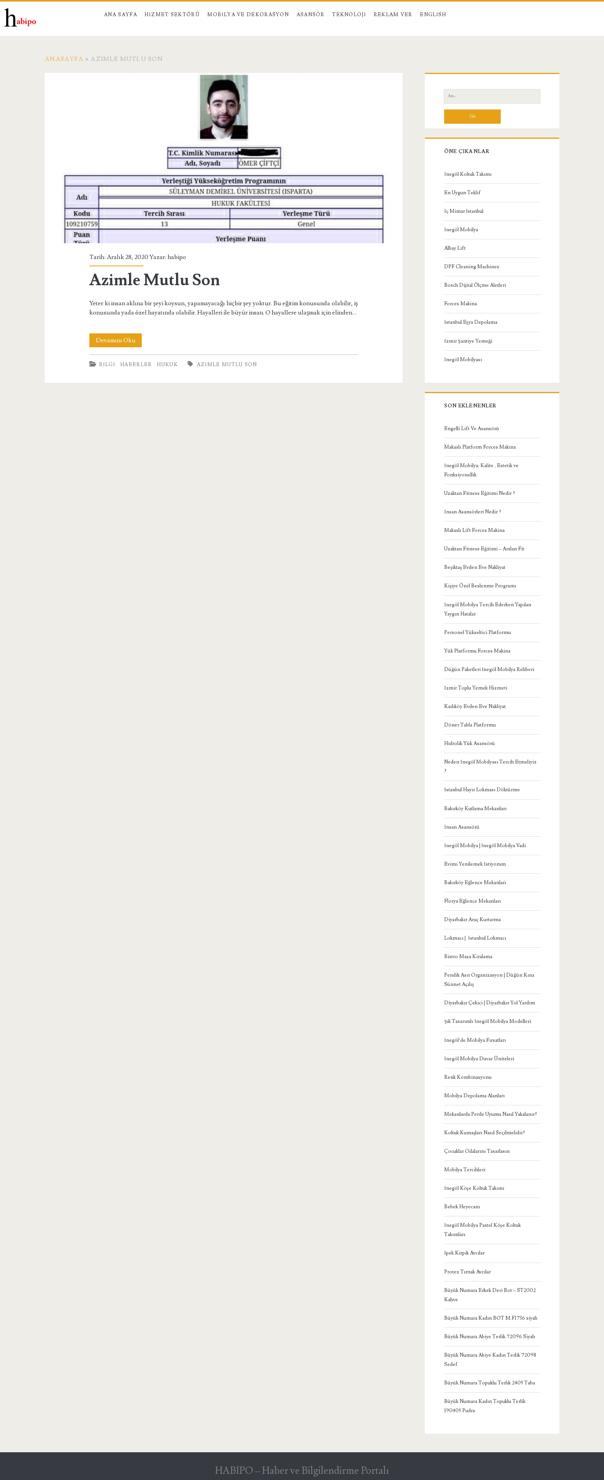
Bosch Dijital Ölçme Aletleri (475, 285)
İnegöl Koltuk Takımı (467, 174)
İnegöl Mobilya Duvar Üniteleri (479, 1059)
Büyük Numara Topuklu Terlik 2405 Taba (489, 1383)
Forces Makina (460, 304)
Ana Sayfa (120, 15)
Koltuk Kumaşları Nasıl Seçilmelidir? (484, 1133)
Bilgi (107, 365)
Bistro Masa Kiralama (468, 957)
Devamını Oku (119, 340)
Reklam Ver (393, 15)
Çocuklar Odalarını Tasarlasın (477, 1151)
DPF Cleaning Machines (471, 267)
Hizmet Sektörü (172, 15)
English (433, 15)
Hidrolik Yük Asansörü (469, 743)
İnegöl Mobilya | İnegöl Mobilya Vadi (485, 846)
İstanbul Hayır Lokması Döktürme (482, 790)
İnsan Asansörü (461, 827)
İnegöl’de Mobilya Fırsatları (475, 1040)
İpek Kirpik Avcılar (464, 1253)
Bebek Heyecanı (462, 1207)
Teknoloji (349, 15)
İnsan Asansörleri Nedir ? (472, 512)
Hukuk (167, 365)
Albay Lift (455, 248)
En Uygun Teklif (462, 193)
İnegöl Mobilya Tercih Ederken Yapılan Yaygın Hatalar (487, 609)
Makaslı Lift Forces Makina (474, 530)
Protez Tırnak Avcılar (467, 1272)
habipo (177, 257)
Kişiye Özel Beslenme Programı (480, 586)
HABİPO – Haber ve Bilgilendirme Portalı (302, 1470)
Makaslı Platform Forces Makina (480, 447)
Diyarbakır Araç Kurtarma (472, 920)
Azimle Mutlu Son (224, 158)
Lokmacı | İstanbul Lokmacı (475, 938)
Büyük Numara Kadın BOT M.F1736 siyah (490, 1318)
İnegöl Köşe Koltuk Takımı (474, 1188)
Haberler (136, 365)
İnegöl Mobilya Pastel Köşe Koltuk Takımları (482, 1230)
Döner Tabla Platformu (470, 725)
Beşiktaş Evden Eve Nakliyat (474, 567)
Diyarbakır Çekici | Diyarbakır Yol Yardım (489, 1003)
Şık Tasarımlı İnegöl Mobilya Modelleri (487, 1021)
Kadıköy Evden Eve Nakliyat (475, 706)
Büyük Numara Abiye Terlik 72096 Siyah (489, 1337)
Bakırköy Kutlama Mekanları (475, 809)
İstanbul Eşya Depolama (470, 322)
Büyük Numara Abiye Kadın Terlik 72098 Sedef (490, 1359)
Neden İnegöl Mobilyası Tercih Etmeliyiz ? (490, 766)
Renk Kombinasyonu (468, 1077)
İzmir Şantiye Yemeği (468, 341)
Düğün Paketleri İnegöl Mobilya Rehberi (489, 669)
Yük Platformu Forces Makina (477, 651)
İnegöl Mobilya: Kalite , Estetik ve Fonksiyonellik (481, 470)
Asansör (311, 15)
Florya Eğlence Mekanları (472, 901)
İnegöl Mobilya (461, 230)
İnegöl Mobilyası (463, 360)
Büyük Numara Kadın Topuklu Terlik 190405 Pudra (484, 1406)
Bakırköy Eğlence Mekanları (475, 883)
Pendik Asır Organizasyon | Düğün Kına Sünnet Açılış (489, 979)
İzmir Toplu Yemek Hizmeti (475, 688)
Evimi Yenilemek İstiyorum (474, 864)
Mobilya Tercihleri (464, 1170)
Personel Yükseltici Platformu (477, 632)
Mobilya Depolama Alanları (474, 1096)
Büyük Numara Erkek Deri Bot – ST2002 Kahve (490, 1295)
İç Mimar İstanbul (463, 211)
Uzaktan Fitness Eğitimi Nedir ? (479, 493)
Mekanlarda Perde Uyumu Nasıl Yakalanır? (490, 1114)
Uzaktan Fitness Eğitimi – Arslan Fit (484, 549)
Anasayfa (64, 59)
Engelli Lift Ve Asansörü (471, 429)
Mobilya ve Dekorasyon (248, 15)
